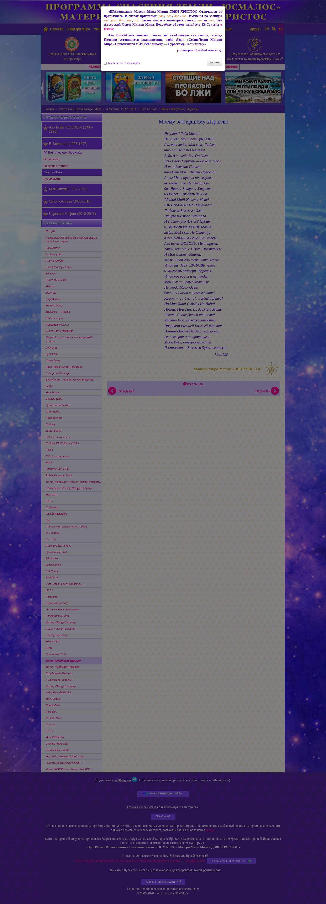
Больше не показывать (122, 63)
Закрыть (214, 62)
